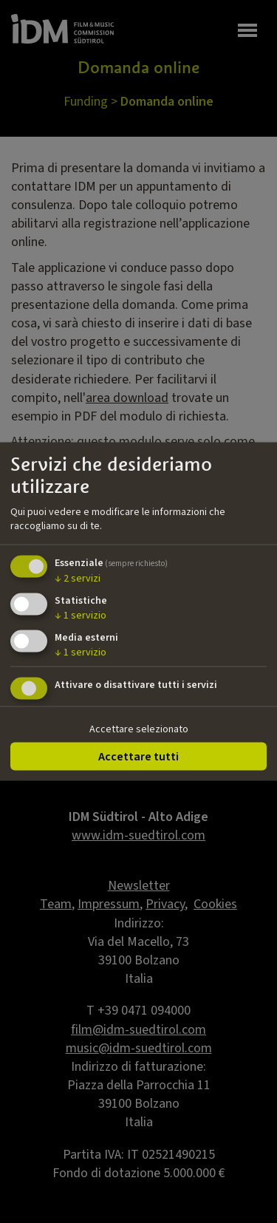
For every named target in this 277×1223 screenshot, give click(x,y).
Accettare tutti (138, 757)
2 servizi (77, 578)
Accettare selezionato (138, 729)
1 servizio (80, 614)
